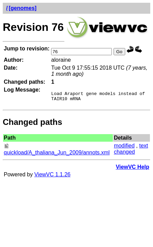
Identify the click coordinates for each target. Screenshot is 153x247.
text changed (131, 151)
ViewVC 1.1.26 (52, 176)
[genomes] (22, 8)
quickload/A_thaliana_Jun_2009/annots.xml (57, 151)
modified (124, 148)
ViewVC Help (132, 169)
